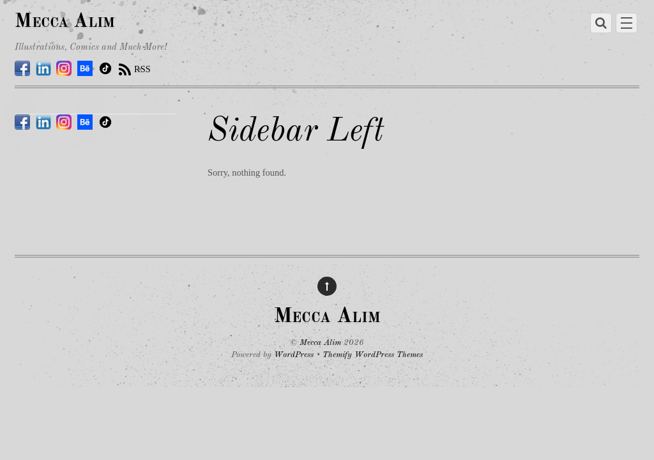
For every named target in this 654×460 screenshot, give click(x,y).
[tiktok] (105, 69)
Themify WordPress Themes (373, 355)
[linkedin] (43, 69)
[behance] (85, 69)
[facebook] (22, 69)
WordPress (294, 355)
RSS (142, 69)
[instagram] (64, 69)
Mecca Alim (320, 343)
